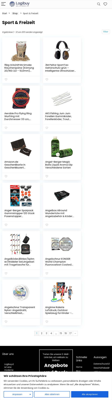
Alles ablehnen (52, 394)
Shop (15, 13)
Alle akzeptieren (90, 394)
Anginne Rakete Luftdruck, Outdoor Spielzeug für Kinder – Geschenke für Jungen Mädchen (91, 215)
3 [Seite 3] (46, 235)
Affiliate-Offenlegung (100, 321)
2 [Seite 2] (41, 235)
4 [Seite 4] (51, 235)
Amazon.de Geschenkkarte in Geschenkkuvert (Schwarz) (51, 117)
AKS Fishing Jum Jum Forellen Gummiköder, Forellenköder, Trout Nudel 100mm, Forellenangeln (17, 118)
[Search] (98, 4)
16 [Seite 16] (66, 235)
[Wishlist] (105, 4)
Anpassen (17, 394)
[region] (56, 386)
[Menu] (3, 4)
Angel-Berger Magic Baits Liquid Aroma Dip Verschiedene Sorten (90, 117)
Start (4, 13)
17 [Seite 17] (70, 235)
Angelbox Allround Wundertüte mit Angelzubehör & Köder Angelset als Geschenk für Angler (53, 167)
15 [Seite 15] (61, 235)
